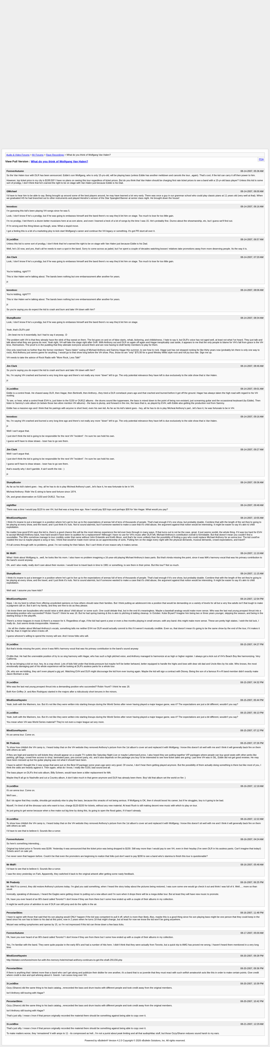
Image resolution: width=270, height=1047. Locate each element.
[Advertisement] (135, 11)
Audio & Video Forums (18, 155)
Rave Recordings (55, 155)
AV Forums (37, 155)
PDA (261, 159)
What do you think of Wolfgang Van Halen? (59, 161)
